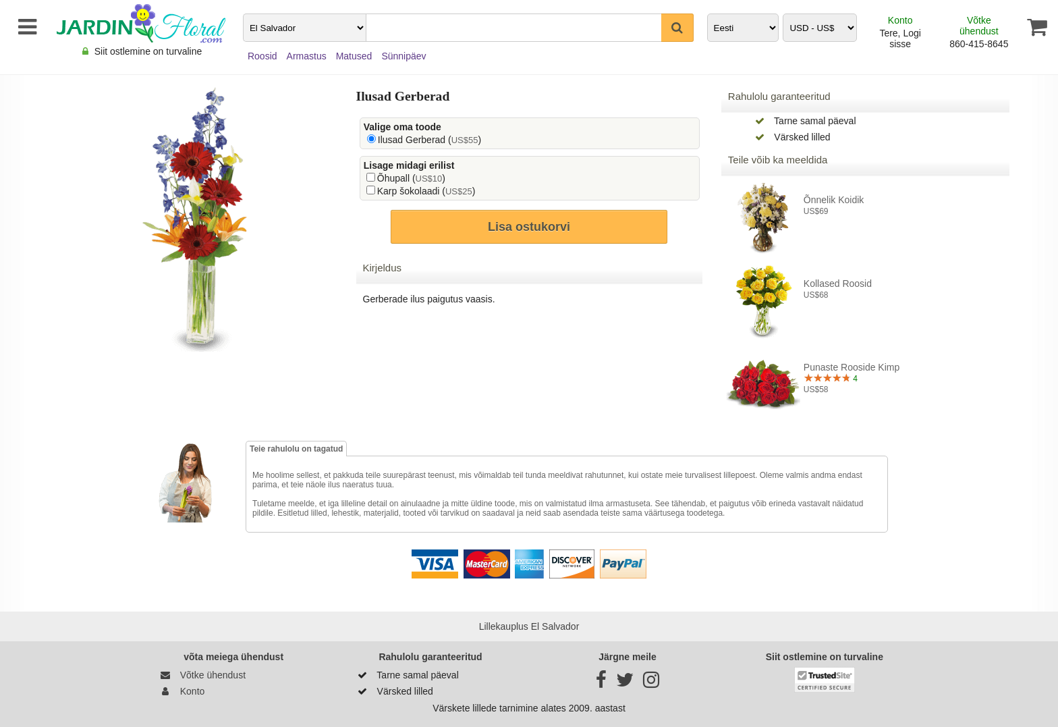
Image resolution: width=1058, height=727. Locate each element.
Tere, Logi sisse (899, 38)
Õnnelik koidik (834, 199)
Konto (900, 20)
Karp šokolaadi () (426, 191)
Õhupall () (411, 178)
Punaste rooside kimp (851, 367)
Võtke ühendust (979, 25)
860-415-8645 (978, 43)
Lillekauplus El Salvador (529, 626)
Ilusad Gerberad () (429, 139)
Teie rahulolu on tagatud (296, 449)
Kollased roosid (838, 283)
